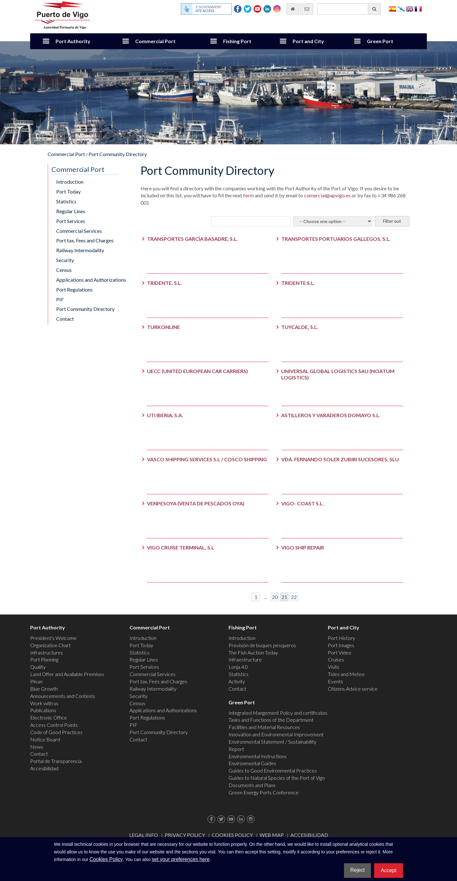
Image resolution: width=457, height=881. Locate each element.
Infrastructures (46, 652)
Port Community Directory (118, 154)
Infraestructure (245, 659)
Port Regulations (74, 289)
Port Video (339, 652)
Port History (341, 638)
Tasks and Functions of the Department (271, 720)
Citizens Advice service (353, 689)
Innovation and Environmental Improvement (276, 734)
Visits (333, 667)
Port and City (308, 41)
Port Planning (44, 659)
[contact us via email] (306, 9)
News (36, 747)
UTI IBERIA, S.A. (165, 415)
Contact (65, 319)
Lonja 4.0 (238, 667)
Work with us (44, 703)
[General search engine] (349, 9)
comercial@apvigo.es (327, 195)
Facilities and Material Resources (264, 727)
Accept (388, 870)
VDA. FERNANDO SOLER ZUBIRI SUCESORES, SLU (340, 459)
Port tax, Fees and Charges (85, 240)
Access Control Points (54, 725)
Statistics (66, 201)
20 (275, 597)
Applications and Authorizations (91, 280)
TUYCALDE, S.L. (299, 327)
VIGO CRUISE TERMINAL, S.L (180, 547)
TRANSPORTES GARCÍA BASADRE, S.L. (192, 239)
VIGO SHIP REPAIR (302, 547)
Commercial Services (79, 231)
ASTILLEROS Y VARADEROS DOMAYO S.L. (331, 415)
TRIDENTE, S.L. (164, 283)
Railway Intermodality (80, 250)
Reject (357, 870)
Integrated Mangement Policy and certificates (278, 713)
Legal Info (143, 835)
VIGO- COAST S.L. (302, 503)
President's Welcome (53, 638)
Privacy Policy (185, 835)
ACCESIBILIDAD (309, 835)
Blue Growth (44, 689)
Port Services (70, 221)
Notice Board (45, 739)
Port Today (68, 191)
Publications (43, 710)
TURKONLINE (163, 327)
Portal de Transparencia (56, 761)
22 (294, 597)
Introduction (69, 182)
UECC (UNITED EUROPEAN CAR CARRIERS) (197, 371)
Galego (401, 8)
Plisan (36, 681)
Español (392, 8)
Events (335, 681)
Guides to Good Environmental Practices (272, 770)
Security (65, 260)
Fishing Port (237, 41)
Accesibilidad (44, 768)
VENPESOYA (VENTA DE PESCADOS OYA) (195, 503)
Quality (38, 667)
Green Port (380, 41)
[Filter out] (392, 221)
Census (64, 270)
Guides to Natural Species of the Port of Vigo (276, 778)
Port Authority (73, 41)
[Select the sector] (332, 221)
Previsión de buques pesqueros (262, 645)
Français (418, 8)
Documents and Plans (251, 785)
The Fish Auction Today (253, 652)
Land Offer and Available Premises (67, 674)
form (248, 195)
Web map (272, 835)
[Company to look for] (250, 221)
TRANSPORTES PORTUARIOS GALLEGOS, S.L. (336, 239)
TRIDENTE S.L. (298, 283)
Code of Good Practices (56, 732)
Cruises (336, 659)
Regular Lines (70, 211)
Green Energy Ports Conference (263, 792)
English (410, 8)
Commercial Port (155, 41)
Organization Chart (50, 645)
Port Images (341, 645)
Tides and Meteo (346, 674)
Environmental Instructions (257, 756)
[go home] (292, 9)
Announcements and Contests (62, 696)
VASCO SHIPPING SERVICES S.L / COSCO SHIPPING (207, 459)
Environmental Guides (252, 763)
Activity (236, 681)
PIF (60, 299)
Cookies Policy (232, 835)
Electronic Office (48, 717)
